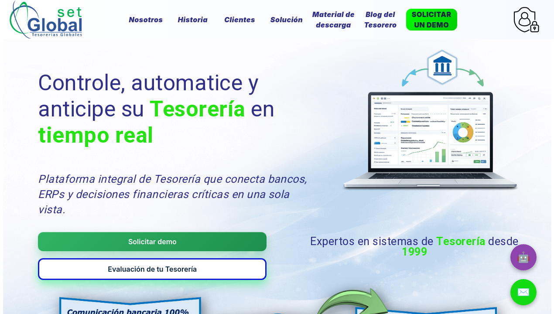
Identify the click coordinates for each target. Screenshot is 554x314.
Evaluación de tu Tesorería (241, 224)
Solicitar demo (103, 224)
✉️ (523, 292)
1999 (414, 231)
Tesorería (197, 109)
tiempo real (95, 135)
